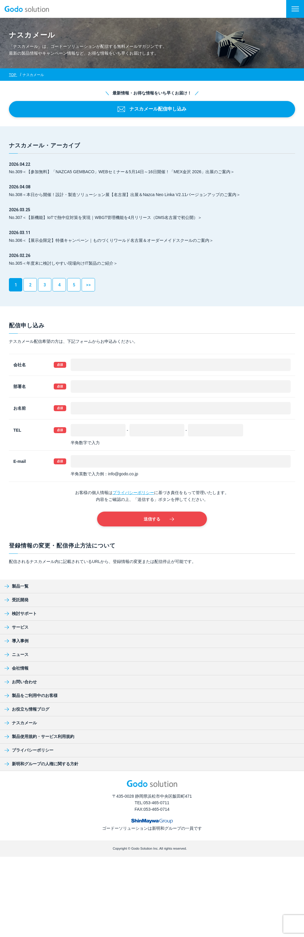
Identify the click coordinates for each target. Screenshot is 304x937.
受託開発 (16, 599)
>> (88, 285)
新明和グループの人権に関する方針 (41, 763)
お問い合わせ (20, 681)
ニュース (16, 654)
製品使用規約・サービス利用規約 (39, 736)
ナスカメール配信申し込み (152, 109)
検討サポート (20, 613)
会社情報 (16, 668)
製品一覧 (16, 586)
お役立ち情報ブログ (26, 709)
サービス (16, 627)
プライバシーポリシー (133, 492)
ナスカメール (20, 722)
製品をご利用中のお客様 (31, 695)
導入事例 (16, 640)
